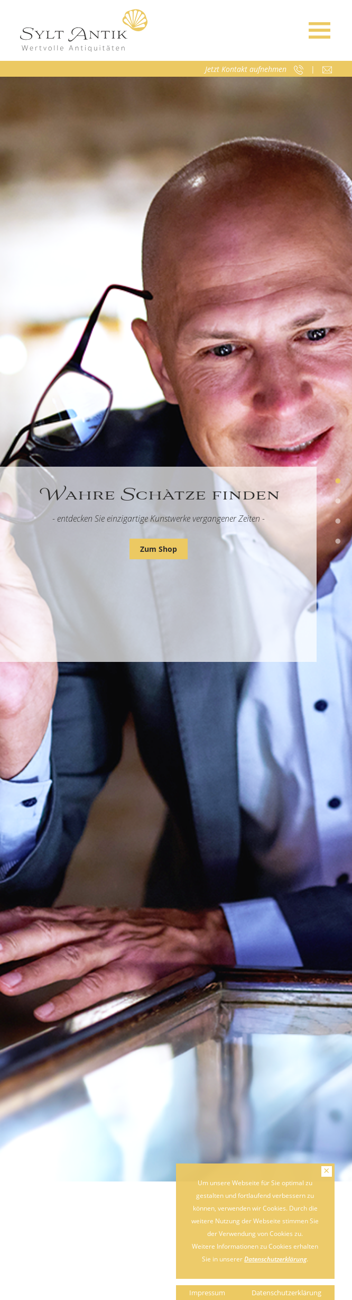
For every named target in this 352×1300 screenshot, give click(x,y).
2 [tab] (337, 501)
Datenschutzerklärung (275, 1258)
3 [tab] (337, 521)
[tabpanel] (176, 629)
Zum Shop (158, 549)
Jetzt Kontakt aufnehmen (245, 69)
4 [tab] (337, 542)
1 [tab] (337, 481)
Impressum (207, 1292)
